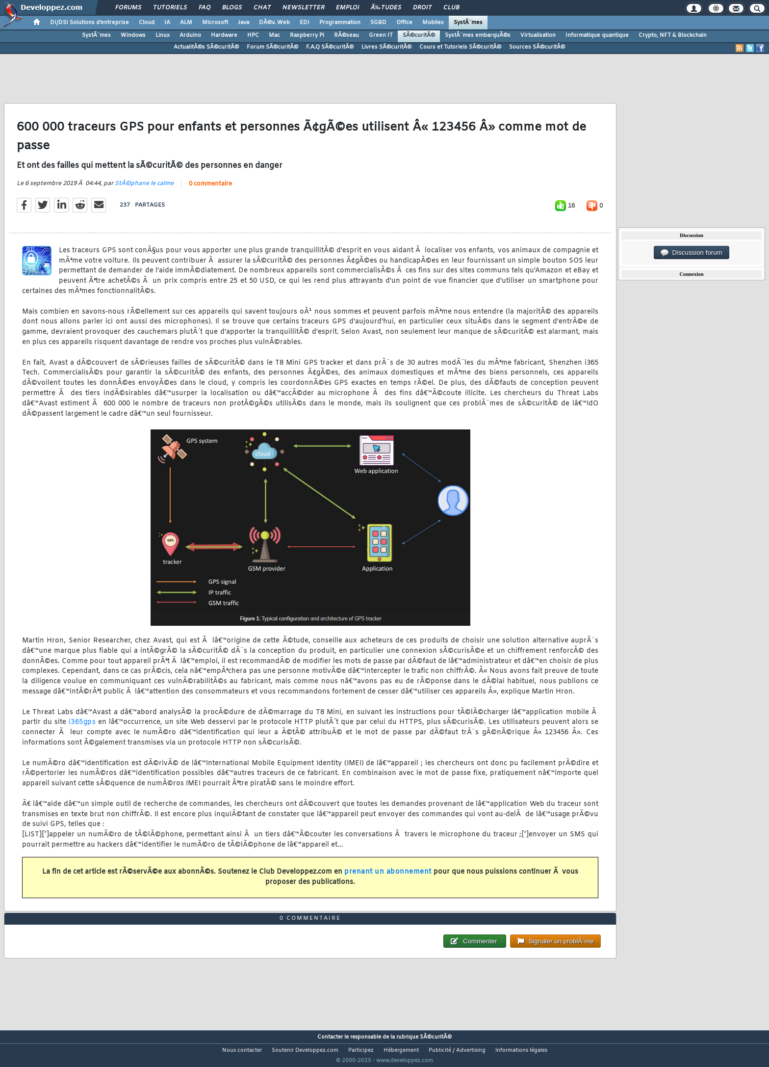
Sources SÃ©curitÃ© (537, 47)
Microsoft (215, 22)
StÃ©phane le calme (144, 190)
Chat (262, 8)
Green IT (381, 35)
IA (167, 22)
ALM (186, 22)
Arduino (190, 35)
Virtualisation (538, 35)
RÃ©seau (346, 35)
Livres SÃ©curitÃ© (386, 47)
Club (451, 8)
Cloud (146, 22)
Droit (422, 8)
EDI (304, 22)
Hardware (224, 35)
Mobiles (433, 22)
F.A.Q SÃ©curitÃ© (330, 47)
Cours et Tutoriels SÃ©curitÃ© (460, 47)
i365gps (82, 728)
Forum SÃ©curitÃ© (272, 47)
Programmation (339, 22)
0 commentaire (210, 190)
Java (243, 22)
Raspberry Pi (307, 35)
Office (404, 22)
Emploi (347, 8)
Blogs (232, 8)
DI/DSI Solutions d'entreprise (89, 22)
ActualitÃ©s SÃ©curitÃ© (206, 47)
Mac (274, 35)
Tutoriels (170, 8)
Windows (133, 35)
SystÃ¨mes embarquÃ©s (478, 35)
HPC (253, 35)
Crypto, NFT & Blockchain (673, 35)
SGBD (378, 22)
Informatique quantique (597, 35)
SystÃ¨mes (468, 22)
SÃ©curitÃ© (419, 35)
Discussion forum (691, 253)
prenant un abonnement (388, 878)
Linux (162, 35)
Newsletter (303, 8)
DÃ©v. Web (274, 22)
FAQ (204, 8)
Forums (128, 8)
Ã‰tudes (386, 8)
